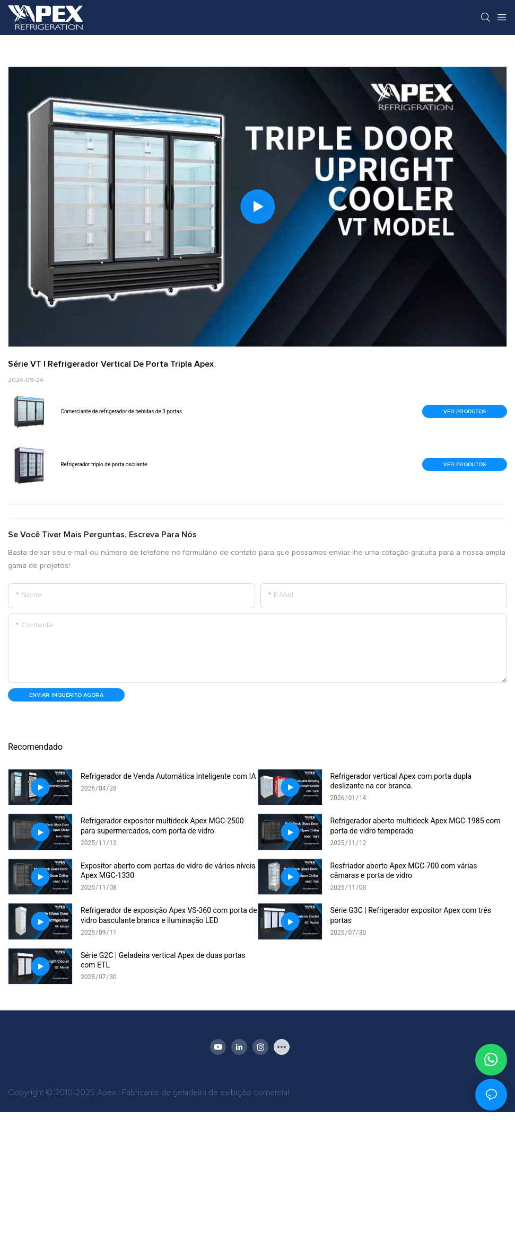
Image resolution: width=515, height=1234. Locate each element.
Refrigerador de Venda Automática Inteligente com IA (168, 776)
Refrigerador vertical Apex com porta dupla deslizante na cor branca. (401, 781)
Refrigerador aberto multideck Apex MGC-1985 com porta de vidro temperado (415, 825)
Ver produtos (464, 411)
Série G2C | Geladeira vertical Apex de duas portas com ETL (163, 960)
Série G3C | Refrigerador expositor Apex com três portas (410, 915)
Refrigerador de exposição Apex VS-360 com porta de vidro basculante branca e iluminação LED (169, 915)
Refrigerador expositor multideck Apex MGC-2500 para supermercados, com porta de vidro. (162, 825)
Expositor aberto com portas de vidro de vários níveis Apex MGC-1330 (168, 871)
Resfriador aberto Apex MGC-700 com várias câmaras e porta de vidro (403, 871)
